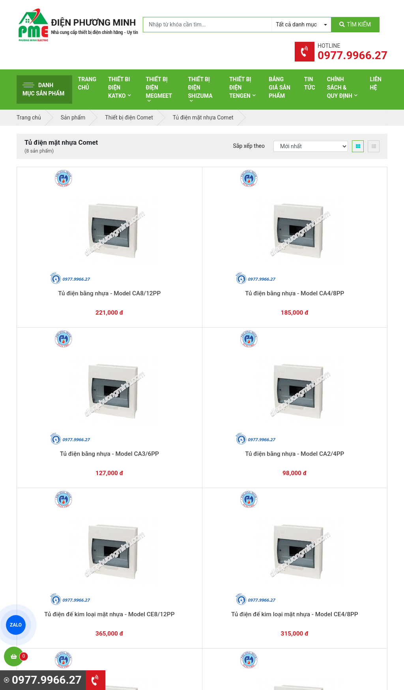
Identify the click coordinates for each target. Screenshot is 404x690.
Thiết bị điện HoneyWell (242, 590)
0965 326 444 (89, 543)
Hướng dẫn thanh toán (239, 427)
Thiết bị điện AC (232, 553)
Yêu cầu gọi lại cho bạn (240, 442)
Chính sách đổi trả (332, 527)
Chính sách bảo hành (335, 514)
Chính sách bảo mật (334, 539)
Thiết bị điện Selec (235, 541)
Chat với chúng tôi (343, 435)
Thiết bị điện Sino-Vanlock (245, 577)
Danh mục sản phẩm (43, 89)
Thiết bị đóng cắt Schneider (246, 504)
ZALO (15, 624)
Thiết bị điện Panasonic (241, 516)
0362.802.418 (170, 430)
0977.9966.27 (44, 430)
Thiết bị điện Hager (236, 529)
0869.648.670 (107, 430)
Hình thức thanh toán (335, 502)
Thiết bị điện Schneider (241, 492)
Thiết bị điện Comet (237, 565)
